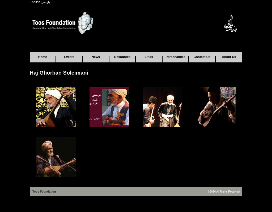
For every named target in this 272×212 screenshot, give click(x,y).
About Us (229, 57)
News (96, 57)
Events (69, 57)
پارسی (45, 2)
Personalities (175, 57)
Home (42, 57)
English (35, 2)
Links (149, 57)
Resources (122, 57)
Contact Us (202, 57)
